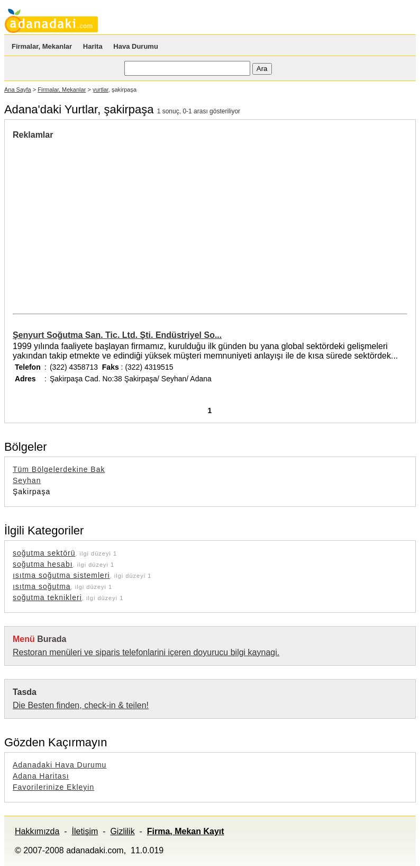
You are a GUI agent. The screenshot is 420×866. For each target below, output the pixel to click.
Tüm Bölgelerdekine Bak (59, 469)
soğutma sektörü (44, 553)
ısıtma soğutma (42, 586)
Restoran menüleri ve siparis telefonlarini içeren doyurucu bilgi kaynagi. (146, 652)
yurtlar (100, 89)
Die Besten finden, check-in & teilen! (81, 705)
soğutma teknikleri (47, 597)
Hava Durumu (135, 46)
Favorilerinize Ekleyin (53, 787)
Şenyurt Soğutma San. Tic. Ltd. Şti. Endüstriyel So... (117, 335)
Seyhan (27, 480)
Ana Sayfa (17, 89)
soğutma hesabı (43, 564)
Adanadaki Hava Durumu (59, 765)
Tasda (24, 692)
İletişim (85, 831)
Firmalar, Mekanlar (42, 46)
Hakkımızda (37, 831)
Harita (93, 46)
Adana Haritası (41, 776)
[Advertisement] (101, 219)
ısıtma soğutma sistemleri (61, 575)
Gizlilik (122, 831)
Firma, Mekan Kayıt (185, 831)
